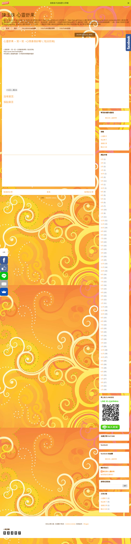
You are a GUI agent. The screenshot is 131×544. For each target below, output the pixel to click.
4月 (102, 163)
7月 (102, 238)
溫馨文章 (104, 143)
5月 (102, 181)
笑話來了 (104, 140)
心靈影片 (104, 136)
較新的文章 (8, 192)
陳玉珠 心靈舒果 (111, 118)
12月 (102, 220)
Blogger (86, 524)
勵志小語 (104, 147)
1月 (102, 170)
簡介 (15, 28)
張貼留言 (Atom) (51, 198)
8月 (102, 195)
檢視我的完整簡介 (107, 474)
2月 (102, 159)
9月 (102, 192)
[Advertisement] (49, 171)
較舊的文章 (89, 192)
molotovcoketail (70, 524)
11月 (102, 224)
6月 (102, 177)
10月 (102, 174)
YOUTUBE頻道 (65, 28)
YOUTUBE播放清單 (48, 28)
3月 (102, 210)
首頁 (7, 28)
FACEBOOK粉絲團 (29, 28)
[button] (65, 3)
